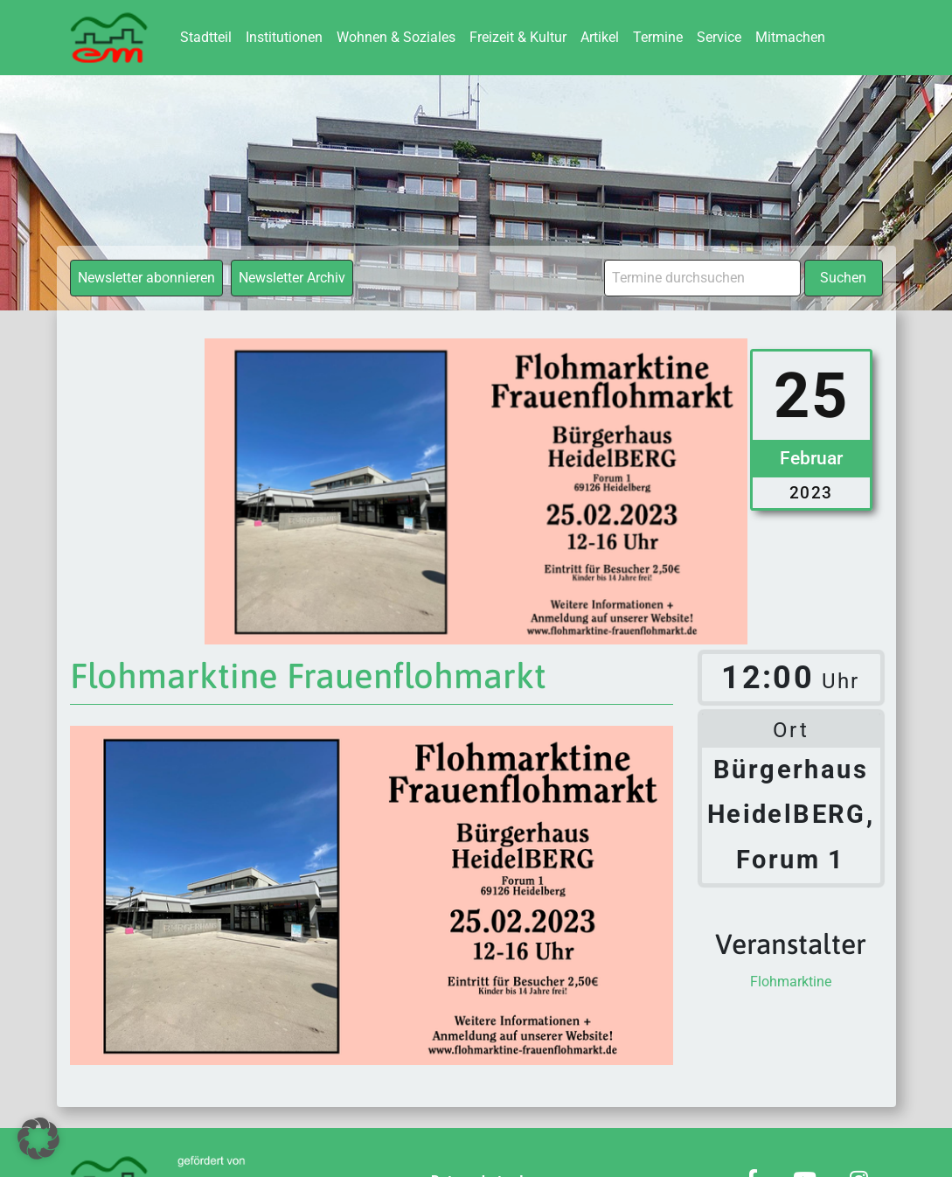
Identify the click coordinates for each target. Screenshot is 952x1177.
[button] (38, 1138)
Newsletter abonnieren (146, 277)
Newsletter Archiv (292, 277)
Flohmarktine (790, 981)
